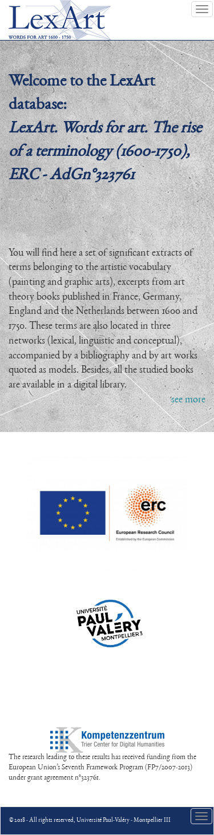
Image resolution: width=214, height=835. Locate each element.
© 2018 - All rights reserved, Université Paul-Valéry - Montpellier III (90, 820)
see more (188, 400)
